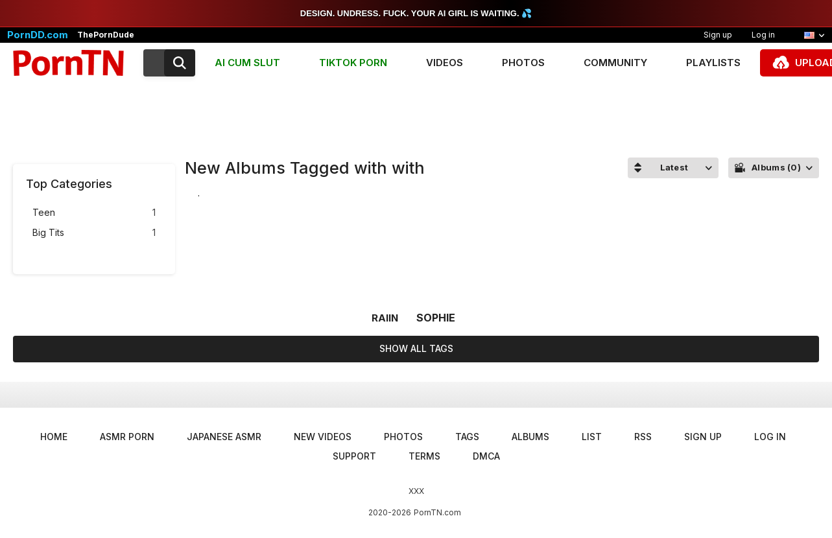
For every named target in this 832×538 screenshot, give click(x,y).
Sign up (718, 35)
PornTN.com (437, 512)
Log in (763, 35)
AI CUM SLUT (247, 62)
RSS (643, 436)
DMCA (486, 456)
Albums (530, 436)
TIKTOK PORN (353, 62)
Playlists (713, 62)
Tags (467, 436)
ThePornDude (105, 35)
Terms (424, 456)
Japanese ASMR (224, 436)
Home (53, 436)
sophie (435, 317)
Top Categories (69, 184)
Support (354, 456)
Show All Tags (416, 348)
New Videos (322, 436)
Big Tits (94, 233)
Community (615, 62)
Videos (444, 62)
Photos (523, 62)
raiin (385, 318)
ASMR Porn (127, 436)
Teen (94, 212)
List (592, 436)
